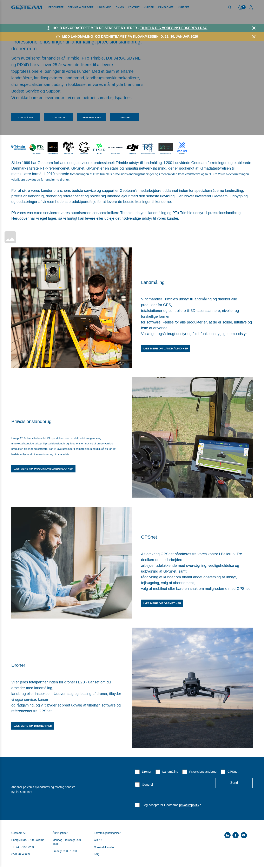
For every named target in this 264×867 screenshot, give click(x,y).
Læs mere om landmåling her (165, 348)
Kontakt (133, 7)
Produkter (56, 7)
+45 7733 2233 (25, 847)
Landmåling (25, 117)
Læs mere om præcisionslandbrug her (43, 468)
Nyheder (184, 7)
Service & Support (80, 7)
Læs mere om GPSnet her (162, 603)
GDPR (98, 839)
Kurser (149, 7)
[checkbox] (194, 778)
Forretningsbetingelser (107, 832)
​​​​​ (84, 147)
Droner (125, 117)
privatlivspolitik (189, 805)
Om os (120, 7)
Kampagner (166, 7)
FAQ (96, 854)
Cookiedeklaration (104, 847)
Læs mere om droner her (33, 725)
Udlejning (105, 7)
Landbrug (58, 117)
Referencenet (91, 117)
